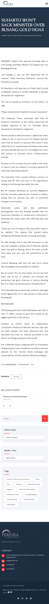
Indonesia (16, 376)
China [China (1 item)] (37, 479)
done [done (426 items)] (8, 484)
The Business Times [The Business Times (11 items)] (13, 494)
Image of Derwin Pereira (10, 590)
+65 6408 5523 (10, 564)
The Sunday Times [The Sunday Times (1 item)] (29, 499)
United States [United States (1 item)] (11, 504)
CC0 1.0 (7, 592)
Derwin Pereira (11, 364)
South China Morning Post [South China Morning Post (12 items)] (27, 489)
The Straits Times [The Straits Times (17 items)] (12, 499)
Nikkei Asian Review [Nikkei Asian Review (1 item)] (34, 484)
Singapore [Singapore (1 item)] (10, 489)
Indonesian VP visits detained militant (15, 396)
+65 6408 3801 (10, 569)
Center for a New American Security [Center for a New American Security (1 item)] (18, 479)
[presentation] (3, 405)
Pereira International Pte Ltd (28, 590)
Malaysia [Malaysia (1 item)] (19, 484)
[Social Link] (18, 598)
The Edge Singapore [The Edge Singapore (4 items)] (31, 494)
